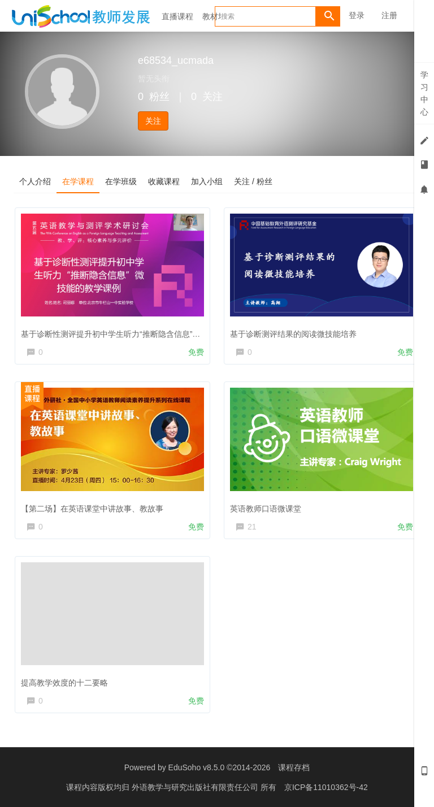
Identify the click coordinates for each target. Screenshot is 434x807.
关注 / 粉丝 (253, 181)
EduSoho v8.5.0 (196, 767)
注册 (389, 15)
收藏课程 (164, 181)
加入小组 (207, 181)
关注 (153, 120)
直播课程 (177, 16)
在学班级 (121, 181)
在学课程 (78, 181)
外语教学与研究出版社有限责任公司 (196, 787)
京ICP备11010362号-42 (326, 787)
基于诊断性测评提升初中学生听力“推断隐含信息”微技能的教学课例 (138, 334)
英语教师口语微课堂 (265, 508)
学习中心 (424, 93)
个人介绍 (35, 181)
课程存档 (294, 767)
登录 (356, 15)
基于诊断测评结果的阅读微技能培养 (293, 334)
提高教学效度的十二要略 (64, 682)
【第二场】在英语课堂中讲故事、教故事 (92, 508)
